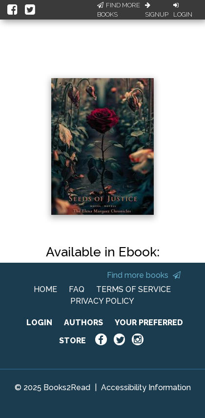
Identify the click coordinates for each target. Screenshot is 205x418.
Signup (156, 10)
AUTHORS (83, 322)
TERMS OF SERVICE (133, 289)
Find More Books (118, 10)
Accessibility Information (146, 387)
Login (182, 10)
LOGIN (39, 322)
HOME (45, 289)
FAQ (76, 289)
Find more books (144, 275)
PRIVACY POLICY (102, 301)
